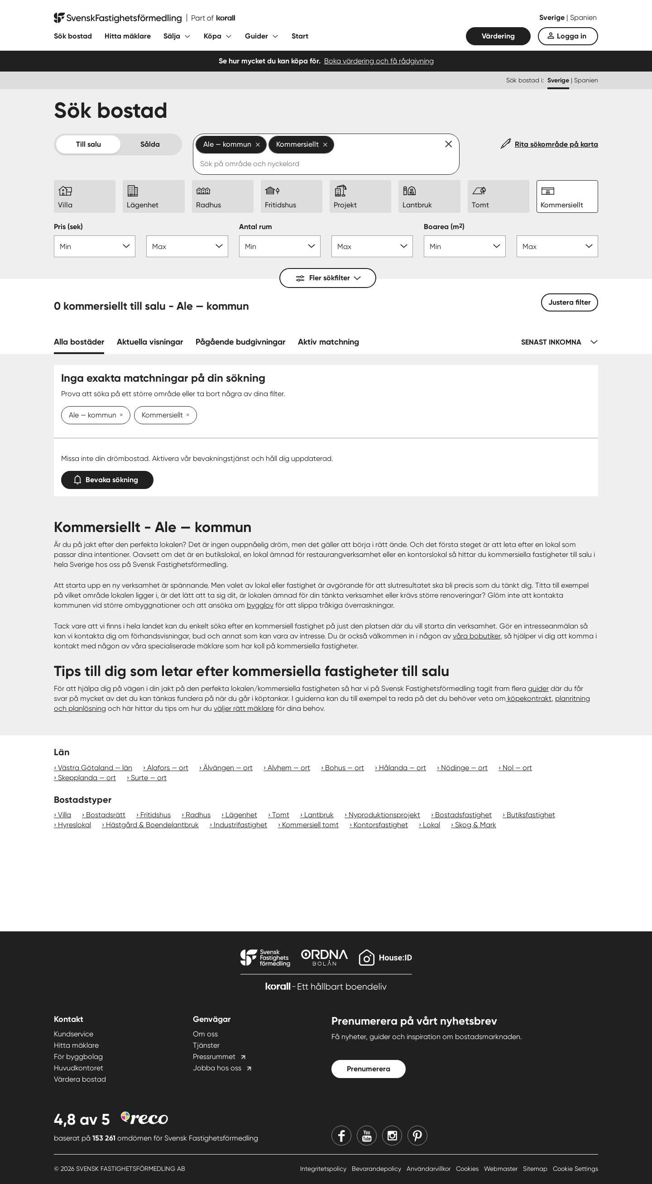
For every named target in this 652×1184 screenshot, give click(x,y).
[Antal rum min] (280, 246)
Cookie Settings (575, 1168)
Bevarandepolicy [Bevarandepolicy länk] (377, 1168)
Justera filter (569, 302)
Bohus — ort (344, 767)
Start (300, 36)
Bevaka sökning (107, 478)
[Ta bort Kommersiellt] (186, 415)
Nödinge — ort (464, 767)
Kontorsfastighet (381, 824)
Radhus (198, 814)
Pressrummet (214, 1056)
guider (538, 688)
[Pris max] (187, 246)
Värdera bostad (80, 1079)
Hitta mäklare (128, 36)
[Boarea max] (557, 246)
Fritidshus (155, 814)
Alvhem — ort (289, 767)
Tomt (280, 814)
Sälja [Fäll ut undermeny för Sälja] (171, 36)
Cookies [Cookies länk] (468, 1168)
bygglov (260, 605)
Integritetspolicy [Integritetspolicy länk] (324, 1168)
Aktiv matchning (328, 342)
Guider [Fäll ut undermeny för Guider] (256, 36)
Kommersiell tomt (310, 824)
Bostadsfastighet (463, 814)
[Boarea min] (464, 246)
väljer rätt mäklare (244, 708)
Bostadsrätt (105, 814)
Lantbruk (319, 814)
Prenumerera (368, 1068)
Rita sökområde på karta (556, 144)
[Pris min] (94, 246)
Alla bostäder (79, 342)
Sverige (552, 17)
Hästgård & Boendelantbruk (152, 824)
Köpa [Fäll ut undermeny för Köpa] (212, 36)
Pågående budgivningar (240, 342)
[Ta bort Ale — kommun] (119, 415)
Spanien (583, 17)
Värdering (498, 36)
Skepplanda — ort (87, 777)
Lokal (431, 824)
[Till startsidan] (144, 18)
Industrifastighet (240, 824)
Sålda (150, 144)
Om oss (205, 1034)
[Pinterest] (417, 1136)
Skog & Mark (475, 824)
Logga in (571, 36)
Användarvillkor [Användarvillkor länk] (429, 1168)
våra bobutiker (476, 636)
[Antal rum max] (372, 246)
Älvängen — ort (228, 767)
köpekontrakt (528, 698)
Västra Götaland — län (95, 767)
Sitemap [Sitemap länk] (536, 1168)
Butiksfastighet (531, 814)
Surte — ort (149, 777)
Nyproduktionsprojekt (384, 814)
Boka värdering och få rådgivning (379, 61)
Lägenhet (241, 814)
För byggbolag (78, 1056)
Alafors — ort (167, 767)
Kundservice (73, 1034)
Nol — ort (517, 767)
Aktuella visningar (150, 342)
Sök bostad (73, 36)
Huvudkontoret (78, 1068)
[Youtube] (367, 1136)
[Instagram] (392, 1136)
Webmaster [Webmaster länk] (501, 1168)
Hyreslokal (74, 824)
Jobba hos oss (217, 1068)
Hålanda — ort (402, 767)
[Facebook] (341, 1136)
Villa (64, 814)
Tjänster (206, 1045)
